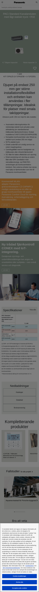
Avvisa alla (19, 582)
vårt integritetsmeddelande (11, 568)
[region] (19, 557)
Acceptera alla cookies (19, 588)
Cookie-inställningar (19, 576)
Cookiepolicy (29, 566)
